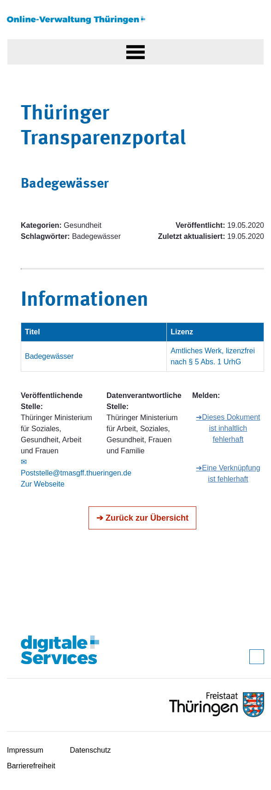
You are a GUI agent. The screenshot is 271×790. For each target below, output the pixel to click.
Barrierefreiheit (31, 766)
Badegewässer (49, 356)
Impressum (25, 750)
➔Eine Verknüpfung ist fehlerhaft (228, 473)
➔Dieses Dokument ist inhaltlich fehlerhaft (228, 428)
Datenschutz (90, 750)
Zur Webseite (43, 484)
